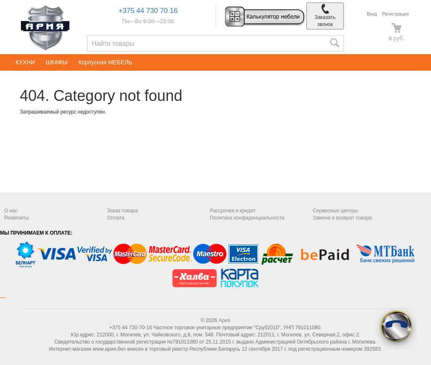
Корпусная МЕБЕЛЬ (105, 62)
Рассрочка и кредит (233, 211)
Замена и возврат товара (342, 218)
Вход (372, 13)
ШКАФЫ (56, 62)
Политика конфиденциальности (247, 218)
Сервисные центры (335, 211)
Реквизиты (16, 218)
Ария (224, 320)
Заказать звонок (324, 15)
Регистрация (395, 13)
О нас (11, 211)
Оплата (115, 218)
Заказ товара (122, 211)
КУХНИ (25, 62)
